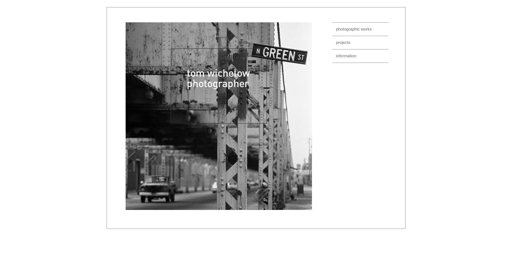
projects (343, 42)
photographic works (354, 29)
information (346, 56)
